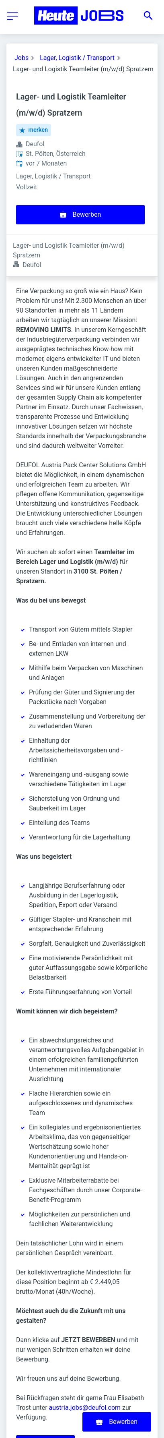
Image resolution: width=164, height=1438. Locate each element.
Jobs (21, 58)
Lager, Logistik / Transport (77, 58)
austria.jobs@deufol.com (85, 1365)
